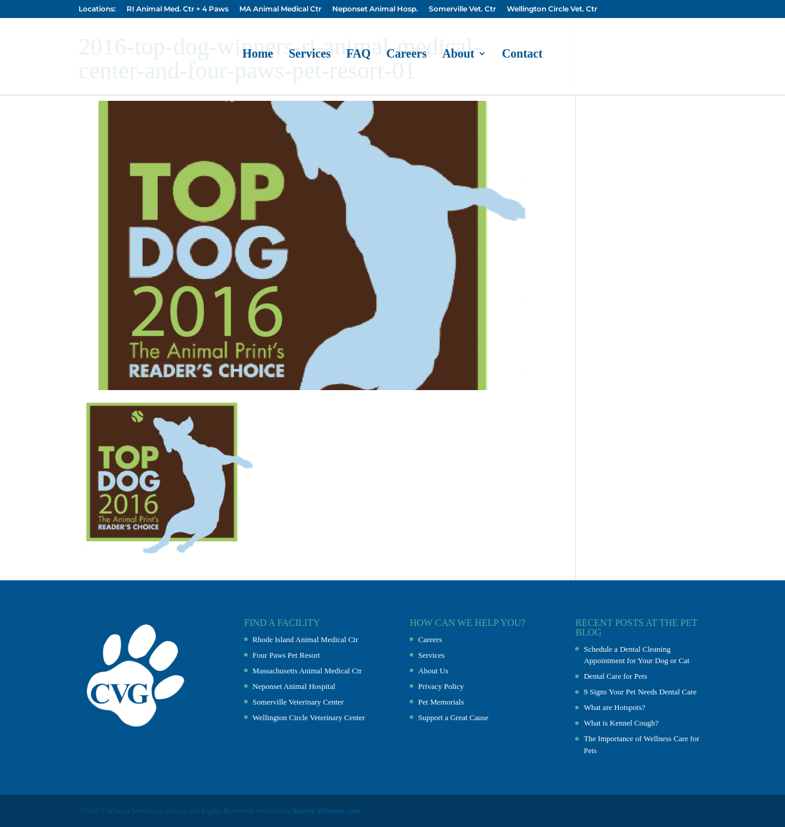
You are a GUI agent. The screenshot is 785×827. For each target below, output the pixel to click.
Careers (406, 54)
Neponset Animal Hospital (293, 686)
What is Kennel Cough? (621, 722)
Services (309, 54)
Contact (522, 54)
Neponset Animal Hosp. (375, 9)
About (458, 54)
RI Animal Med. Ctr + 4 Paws (177, 9)
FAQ (358, 54)
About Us (433, 670)
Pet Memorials (441, 701)
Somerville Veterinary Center (298, 701)
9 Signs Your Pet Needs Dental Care (640, 691)
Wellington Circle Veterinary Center (308, 717)
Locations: (97, 9)
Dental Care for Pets (615, 676)
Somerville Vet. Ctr (462, 9)
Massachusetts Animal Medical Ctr (307, 670)
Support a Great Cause (453, 717)
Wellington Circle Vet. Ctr (552, 9)
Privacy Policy (441, 686)
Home (257, 54)
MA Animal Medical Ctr (280, 9)
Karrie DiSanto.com (326, 810)
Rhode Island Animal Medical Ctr (305, 639)
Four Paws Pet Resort (286, 655)
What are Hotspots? (614, 707)
